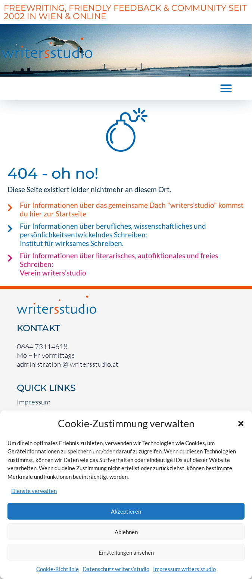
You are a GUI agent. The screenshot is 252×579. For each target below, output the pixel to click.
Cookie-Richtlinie (57, 569)
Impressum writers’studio (184, 569)
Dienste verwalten (34, 490)
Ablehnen (126, 532)
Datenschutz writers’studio (116, 569)
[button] (241, 423)
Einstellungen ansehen (126, 552)
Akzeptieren (126, 511)
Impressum (33, 401)
